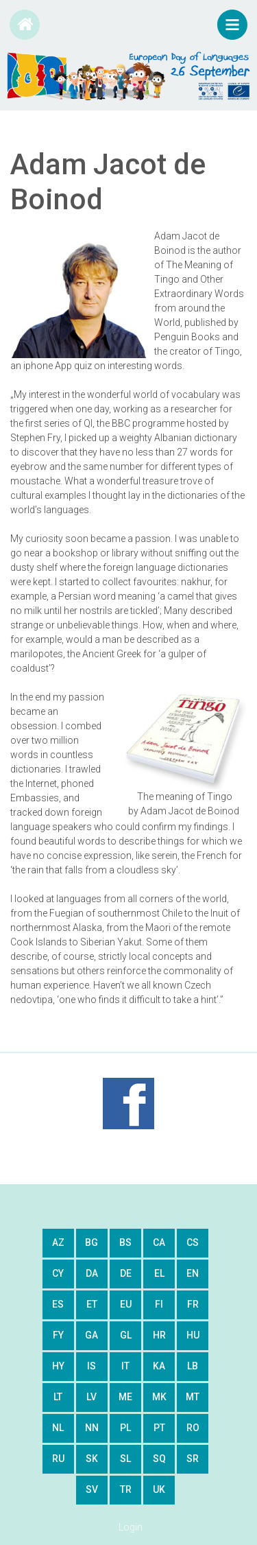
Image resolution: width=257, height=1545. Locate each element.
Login (131, 1527)
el (159, 1273)
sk (92, 1458)
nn (92, 1427)
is (91, 1365)
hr (159, 1335)
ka (159, 1365)
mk (159, 1396)
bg (91, 1242)
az (58, 1242)
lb (192, 1365)
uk (159, 1489)
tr (126, 1489)
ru (58, 1458)
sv (92, 1489)
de (126, 1273)
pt (159, 1427)
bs (125, 1242)
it (125, 1365)
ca (159, 1242)
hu (192, 1335)
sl (125, 1458)
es (58, 1304)
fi (159, 1304)
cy (58, 1273)
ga (91, 1335)
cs (192, 1242)
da (92, 1273)
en (192, 1273)
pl (125, 1427)
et (91, 1304)
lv (91, 1396)
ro (192, 1427)
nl (58, 1427)
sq (159, 1458)
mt (192, 1396)
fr (193, 1304)
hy (58, 1365)
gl (126, 1335)
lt (57, 1396)
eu (126, 1304)
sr (192, 1458)
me (125, 1396)
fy (58, 1335)
